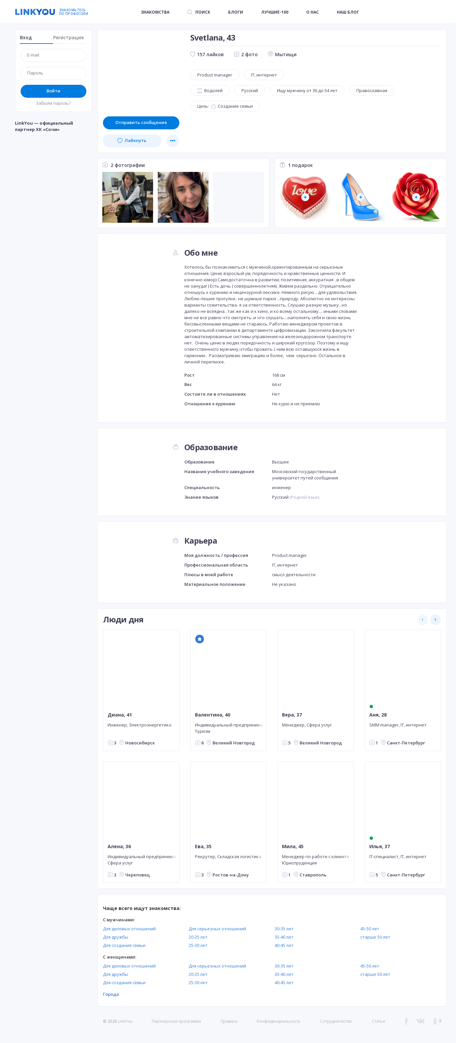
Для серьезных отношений (217, 929)
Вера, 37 (292, 715)
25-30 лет (198, 945)
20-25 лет (198, 937)
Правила (229, 1021)
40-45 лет (284, 945)
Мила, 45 (293, 846)
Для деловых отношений (129, 929)
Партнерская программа (176, 1021)
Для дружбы (115, 937)
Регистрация (68, 37)
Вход (26, 37)
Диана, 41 (120, 715)
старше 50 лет (375, 937)
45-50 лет (369, 929)
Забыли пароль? (53, 103)
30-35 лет (284, 929)
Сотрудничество (336, 1021)
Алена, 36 (119, 846)
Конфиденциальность (279, 1021)
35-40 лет (284, 937)
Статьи (378, 1021)
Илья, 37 (379, 846)
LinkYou (125, 1021)
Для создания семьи (124, 945)
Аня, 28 (377, 715)
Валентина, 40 (212, 715)
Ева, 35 (203, 846)
